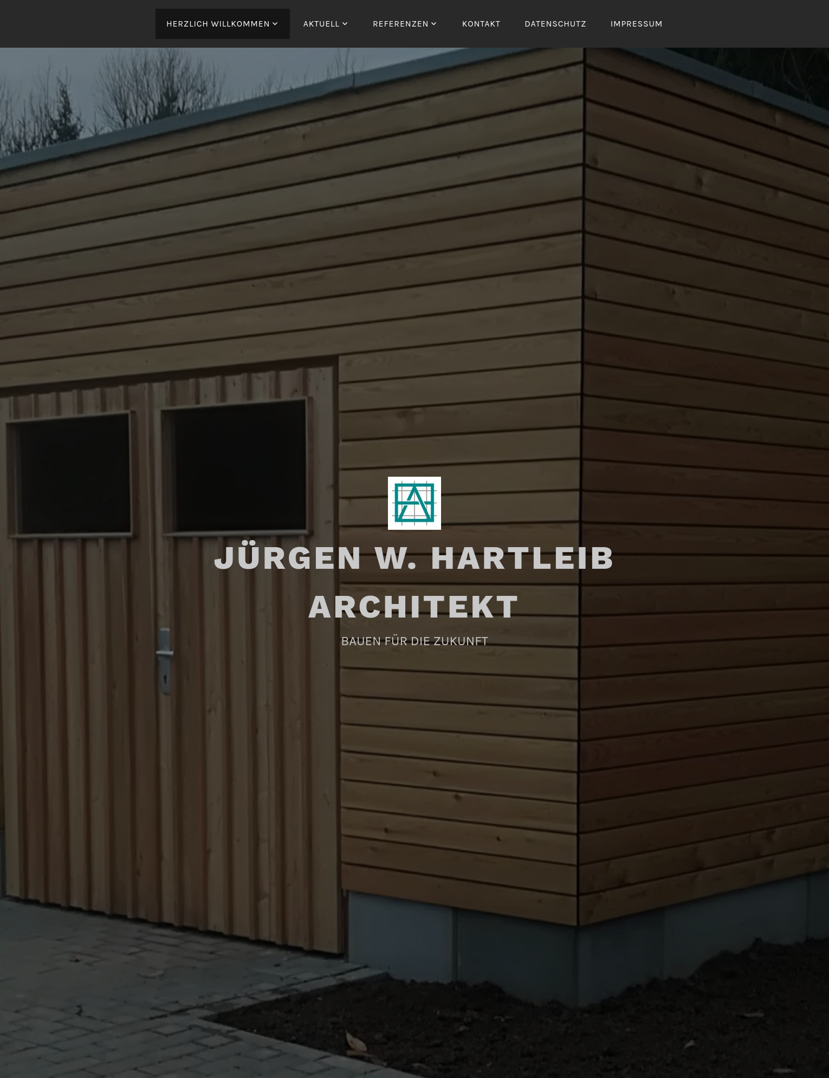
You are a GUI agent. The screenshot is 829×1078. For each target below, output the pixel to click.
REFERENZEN (401, 23)
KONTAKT (481, 23)
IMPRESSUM (637, 23)
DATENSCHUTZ (555, 23)
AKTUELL (321, 23)
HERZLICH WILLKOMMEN (218, 23)
